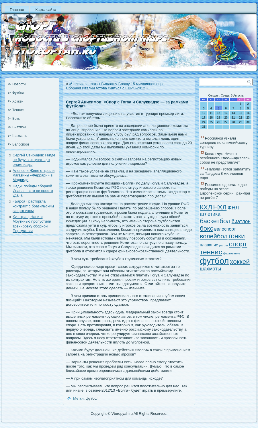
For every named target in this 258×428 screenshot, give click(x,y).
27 (225, 122)
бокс (206, 228)
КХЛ (206, 207)
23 (248, 117)
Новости (19, 84)
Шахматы (19, 136)
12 (218, 113)
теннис (211, 252)
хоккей (240, 261)
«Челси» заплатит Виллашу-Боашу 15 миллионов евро (117, 84)
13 (225, 113)
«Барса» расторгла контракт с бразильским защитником (33, 206)
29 (240, 122)
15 (240, 113)
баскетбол (215, 221)
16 (248, 113)
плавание (209, 245)
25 (211, 122)
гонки (236, 236)
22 (240, 117)
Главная (17, 9)
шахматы (210, 269)
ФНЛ (233, 208)
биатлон (241, 221)
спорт (238, 244)
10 (203, 113)
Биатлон (19, 127)
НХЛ (220, 207)
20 (225, 117)
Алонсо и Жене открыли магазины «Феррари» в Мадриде (33, 175)
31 (203, 126)
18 (211, 117)
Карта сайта (45, 9)
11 (211, 113)
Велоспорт (20, 144)
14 (233, 113)
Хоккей (18, 101)
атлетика (210, 214)
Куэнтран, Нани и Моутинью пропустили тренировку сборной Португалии (32, 224)
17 (203, 117)
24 (203, 122)
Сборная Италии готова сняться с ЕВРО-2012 (105, 88)
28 (233, 122)
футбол (92, 398)
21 (233, 117)
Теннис (18, 110)
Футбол (18, 93)
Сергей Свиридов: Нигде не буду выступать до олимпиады (34, 160)
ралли (223, 245)
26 (218, 122)
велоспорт (225, 229)
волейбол (214, 236)
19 (218, 117)
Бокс (16, 119)
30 (248, 122)
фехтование (231, 253)
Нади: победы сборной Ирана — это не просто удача (33, 191)
